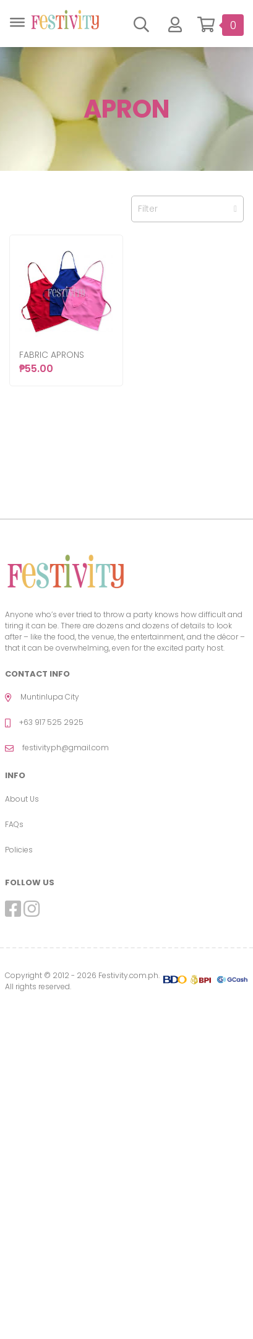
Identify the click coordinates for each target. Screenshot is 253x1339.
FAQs (14, 824)
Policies (19, 849)
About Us (22, 799)
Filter (187, 208)
